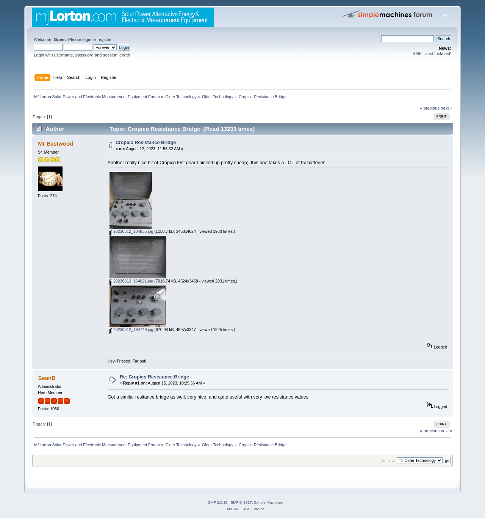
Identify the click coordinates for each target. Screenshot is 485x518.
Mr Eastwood (55, 143)
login (86, 39)
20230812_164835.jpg (131, 231)
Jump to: (389, 460)
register (104, 39)
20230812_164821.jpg (131, 281)
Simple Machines (268, 502)
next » (446, 108)
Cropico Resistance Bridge (146, 142)
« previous (430, 108)
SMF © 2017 (241, 502)
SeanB (47, 378)
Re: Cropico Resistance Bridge (154, 377)
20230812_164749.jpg (131, 329)
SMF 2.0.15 (218, 502)
